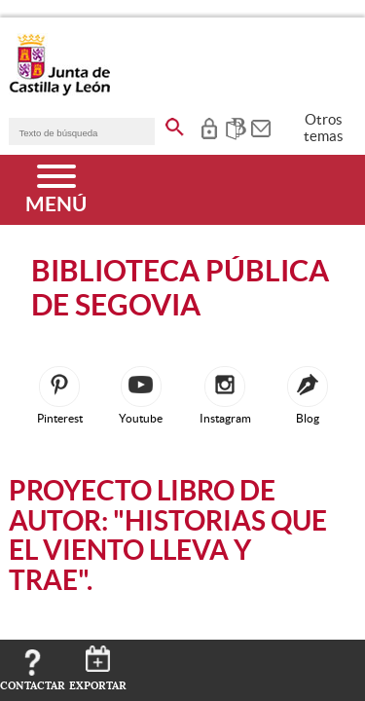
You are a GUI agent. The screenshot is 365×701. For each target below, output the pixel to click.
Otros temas (324, 127)
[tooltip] (209, 126)
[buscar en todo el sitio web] (175, 123)
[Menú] (56, 190)
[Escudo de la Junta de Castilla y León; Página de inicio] (59, 91)
